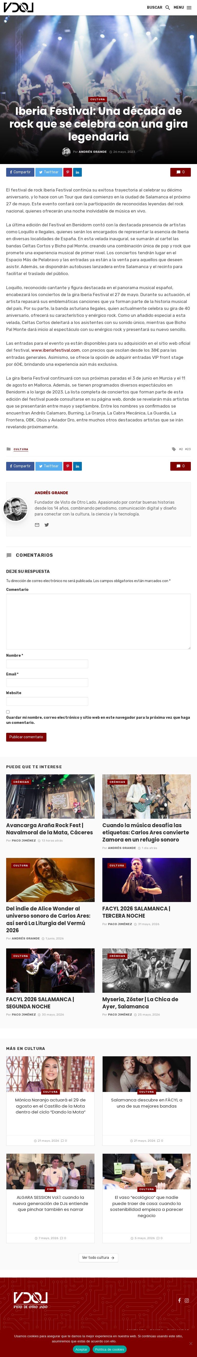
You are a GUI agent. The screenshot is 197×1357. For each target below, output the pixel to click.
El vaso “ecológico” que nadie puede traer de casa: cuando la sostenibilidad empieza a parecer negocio (146, 1206)
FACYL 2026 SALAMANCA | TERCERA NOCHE (136, 912)
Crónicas (21, 782)
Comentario (17, 590)
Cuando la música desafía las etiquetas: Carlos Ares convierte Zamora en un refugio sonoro (145, 832)
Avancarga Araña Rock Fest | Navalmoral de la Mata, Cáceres (49, 829)
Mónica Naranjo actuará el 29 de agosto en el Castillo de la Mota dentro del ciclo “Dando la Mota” (50, 1106)
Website (13, 693)
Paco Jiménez (24, 840)
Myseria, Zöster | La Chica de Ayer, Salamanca (140, 1003)
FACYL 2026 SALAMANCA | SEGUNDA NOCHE (40, 1003)
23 (189, 449)
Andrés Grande (93, 152)
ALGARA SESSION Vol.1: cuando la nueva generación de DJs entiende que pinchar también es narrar (50, 1203)
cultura (97, 99)
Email (12, 674)
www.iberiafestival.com (55, 350)
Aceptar (81, 1349)
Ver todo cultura (98, 1257)
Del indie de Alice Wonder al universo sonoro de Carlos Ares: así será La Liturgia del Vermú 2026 (48, 919)
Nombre (14, 655)
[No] (190, 1343)
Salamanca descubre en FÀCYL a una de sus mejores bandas (146, 1103)
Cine (50, 1189)
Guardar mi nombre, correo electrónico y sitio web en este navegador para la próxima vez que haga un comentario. (98, 720)
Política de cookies (131, 1341)
